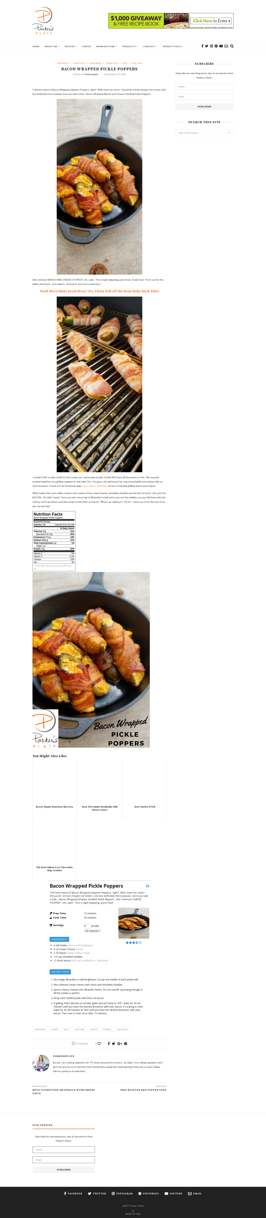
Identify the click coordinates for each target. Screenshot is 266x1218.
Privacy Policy (172, 46)
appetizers (40, 1029)
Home (36, 46)
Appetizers (62, 63)
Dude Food (78, 63)
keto (66, 1029)
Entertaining (95, 63)
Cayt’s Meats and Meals (94, 485)
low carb (79, 1029)
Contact (149, 46)
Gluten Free (112, 63)
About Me (51, 46)
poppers (107, 1029)
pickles (93, 1029)
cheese (54, 1029)
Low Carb (137, 63)
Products (129, 46)
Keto (125, 63)
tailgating (122, 1029)
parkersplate (91, 74)
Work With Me (105, 46)
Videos (86, 46)
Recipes (70, 46)
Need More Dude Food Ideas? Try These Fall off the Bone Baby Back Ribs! (99, 291)
